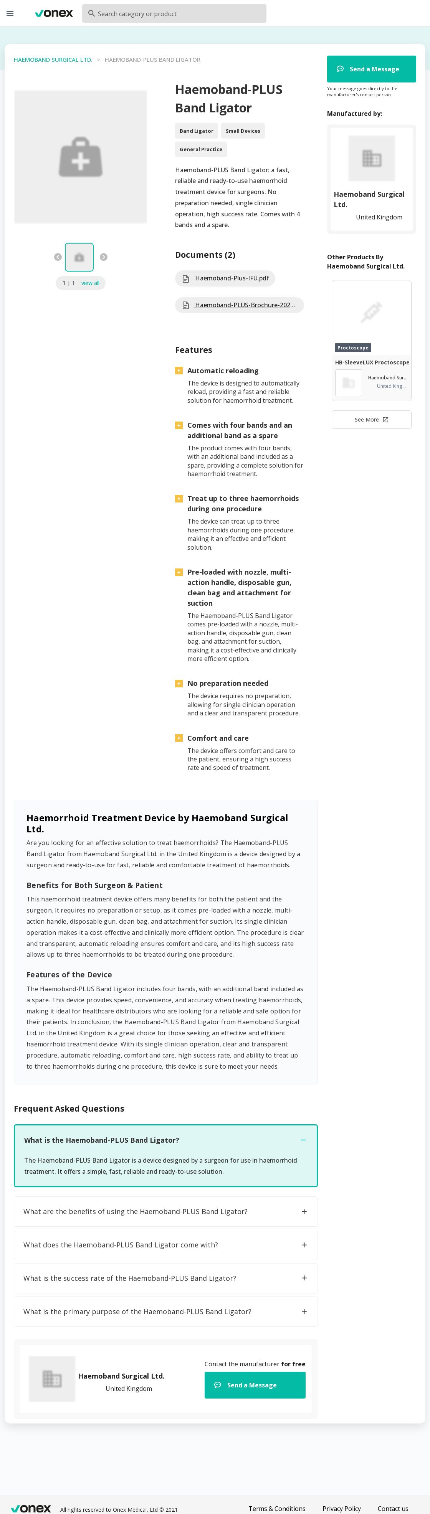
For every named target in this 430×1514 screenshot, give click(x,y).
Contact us (393, 1508)
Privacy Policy (341, 1508)
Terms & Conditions (277, 1508)
